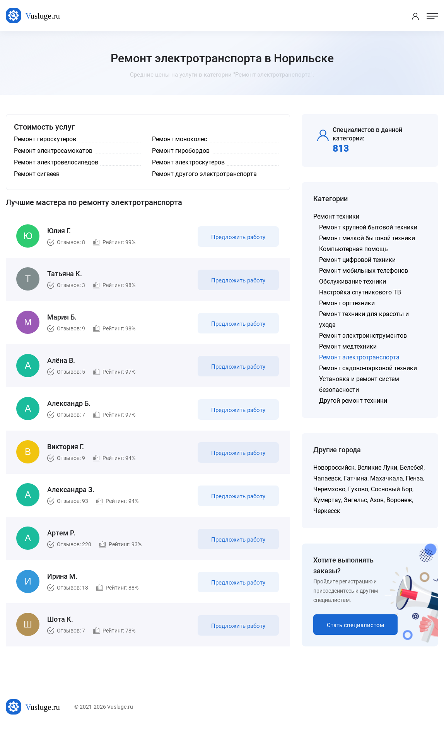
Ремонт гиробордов (181, 150)
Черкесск (326, 511)
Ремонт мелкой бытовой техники (367, 238)
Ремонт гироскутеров (45, 139)
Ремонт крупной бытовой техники (368, 227)
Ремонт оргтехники (347, 303)
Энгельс (355, 500)
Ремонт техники (336, 216)
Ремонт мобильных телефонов (363, 270)
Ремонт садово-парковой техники (368, 368)
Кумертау (327, 500)
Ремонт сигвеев (37, 174)
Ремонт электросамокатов (53, 150)
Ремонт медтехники (348, 346)
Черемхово (329, 489)
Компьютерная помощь (353, 249)
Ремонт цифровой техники (357, 259)
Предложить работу (238, 237)
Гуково (358, 489)
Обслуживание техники (352, 281)
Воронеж (399, 500)
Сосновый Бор (391, 489)
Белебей (412, 467)
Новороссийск (334, 467)
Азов (377, 500)
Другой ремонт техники (353, 400)
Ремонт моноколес (179, 139)
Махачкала (386, 478)
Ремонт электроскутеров (188, 162)
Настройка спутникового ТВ (360, 292)
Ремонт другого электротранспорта (204, 174)
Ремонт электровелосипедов (56, 162)
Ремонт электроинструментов (363, 335)
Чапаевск (327, 478)
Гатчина (355, 478)
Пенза (414, 478)
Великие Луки (377, 467)
